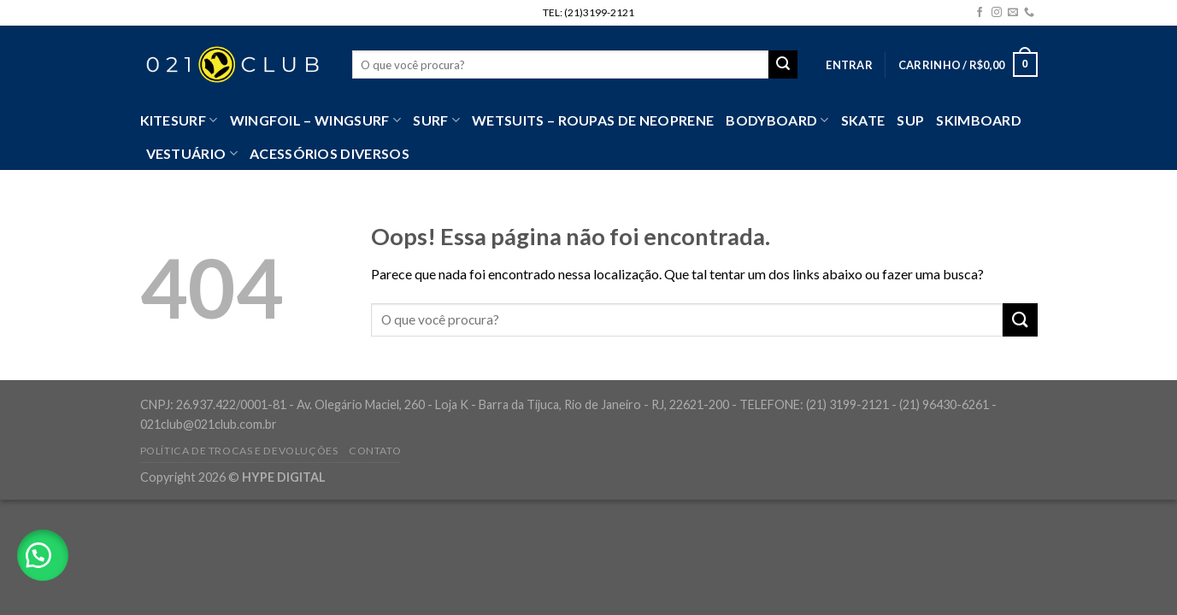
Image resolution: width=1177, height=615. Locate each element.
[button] (42, 555)
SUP (910, 120)
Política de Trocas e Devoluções (239, 450)
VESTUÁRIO (192, 153)
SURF (436, 120)
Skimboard (978, 120)
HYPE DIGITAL (284, 477)
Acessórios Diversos (329, 153)
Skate (863, 120)
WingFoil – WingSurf (316, 120)
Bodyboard (777, 120)
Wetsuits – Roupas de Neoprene (593, 120)
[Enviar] (1020, 320)
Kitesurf (179, 120)
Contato (375, 450)
